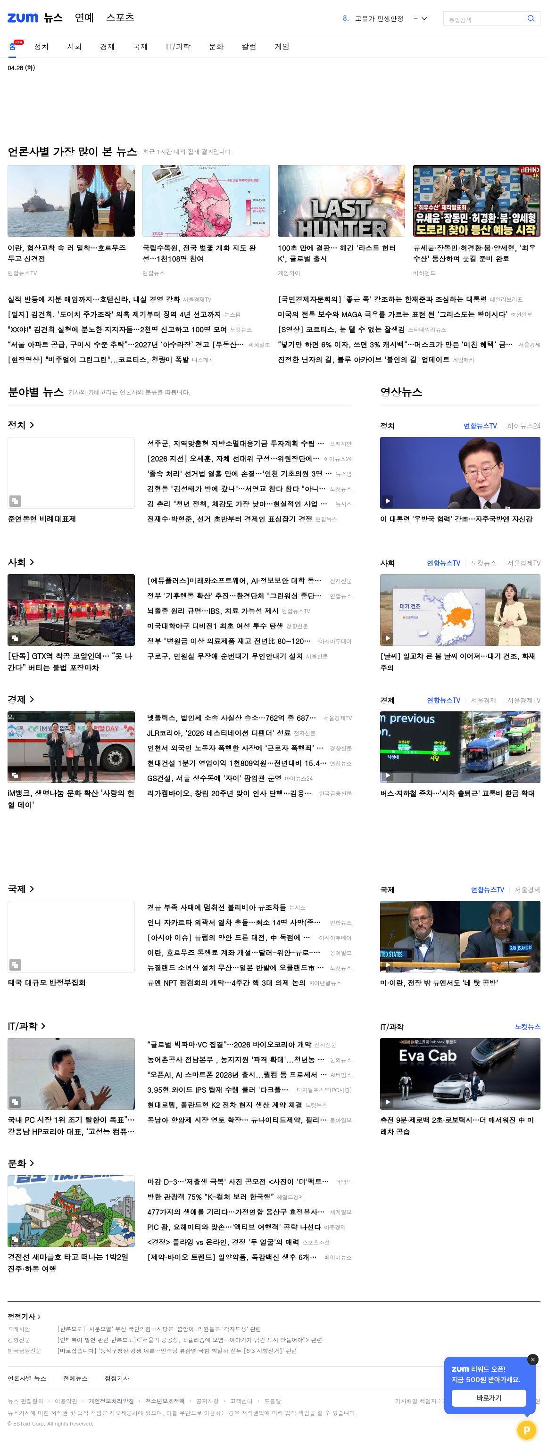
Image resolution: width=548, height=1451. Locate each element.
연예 (84, 18)
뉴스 (53, 18)
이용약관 (66, 1401)
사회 (74, 46)
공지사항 (207, 1401)
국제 (140, 46)
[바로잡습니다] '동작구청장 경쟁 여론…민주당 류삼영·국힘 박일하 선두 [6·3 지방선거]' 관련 (177, 1350)
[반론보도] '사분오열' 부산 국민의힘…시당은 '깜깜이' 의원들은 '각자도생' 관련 (159, 1329)
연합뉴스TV (22, 273)
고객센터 (241, 1401)
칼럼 (249, 46)
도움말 (272, 1401)
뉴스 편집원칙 (25, 1401)
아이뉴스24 (523, 425)
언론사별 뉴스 (27, 1378)
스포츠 (120, 18)
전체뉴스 (75, 1378)
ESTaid (21, 1423)
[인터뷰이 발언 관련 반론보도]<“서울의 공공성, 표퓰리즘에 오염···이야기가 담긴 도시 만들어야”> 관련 (190, 1340)
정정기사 (21, 1316)
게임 (282, 46)
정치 (41, 46)
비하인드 (424, 273)
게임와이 (289, 273)
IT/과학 (178, 46)
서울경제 (483, 700)
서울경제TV (523, 563)
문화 (216, 46)
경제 (107, 46)
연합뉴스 (153, 273)
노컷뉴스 (483, 563)
